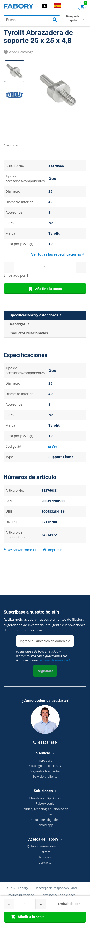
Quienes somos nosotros (45, 846)
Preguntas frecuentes (45, 771)
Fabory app (45, 825)
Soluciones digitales (45, 819)
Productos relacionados (28, 333)
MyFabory (45, 760)
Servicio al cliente (44, 776)
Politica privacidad (21, 895)
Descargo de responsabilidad (56, 888)
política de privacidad (55, 660)
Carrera (45, 852)
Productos (45, 814)
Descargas (18, 324)
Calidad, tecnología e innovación (45, 809)
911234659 (45, 742)
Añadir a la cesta (45, 289)
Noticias (45, 857)
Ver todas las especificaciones (57, 254)
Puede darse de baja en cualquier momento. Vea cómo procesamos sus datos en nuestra (43, 655)
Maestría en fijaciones (45, 798)
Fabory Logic (45, 803)
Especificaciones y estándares (35, 315)
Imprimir (52, 550)
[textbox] (32, 19)
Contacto (45, 862)
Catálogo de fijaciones (45, 766)
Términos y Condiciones (58, 895)
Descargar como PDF (21, 550)
